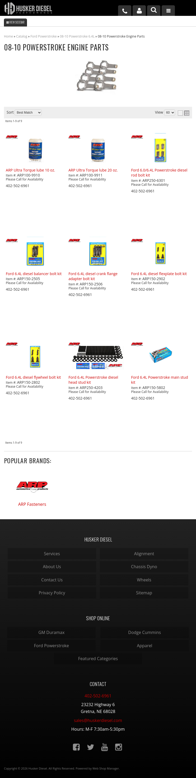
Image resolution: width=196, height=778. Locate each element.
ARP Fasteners (32, 504)
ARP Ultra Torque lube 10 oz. (30, 170)
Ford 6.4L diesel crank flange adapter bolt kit (93, 276)
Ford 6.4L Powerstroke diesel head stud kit (93, 380)
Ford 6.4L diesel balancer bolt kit (34, 273)
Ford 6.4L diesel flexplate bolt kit (159, 273)
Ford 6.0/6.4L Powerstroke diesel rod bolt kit (159, 173)
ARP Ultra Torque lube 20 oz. (93, 170)
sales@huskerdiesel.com (98, 720)
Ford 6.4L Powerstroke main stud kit (159, 380)
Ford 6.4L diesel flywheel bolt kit (33, 377)
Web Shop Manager (105, 768)
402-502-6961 (98, 696)
